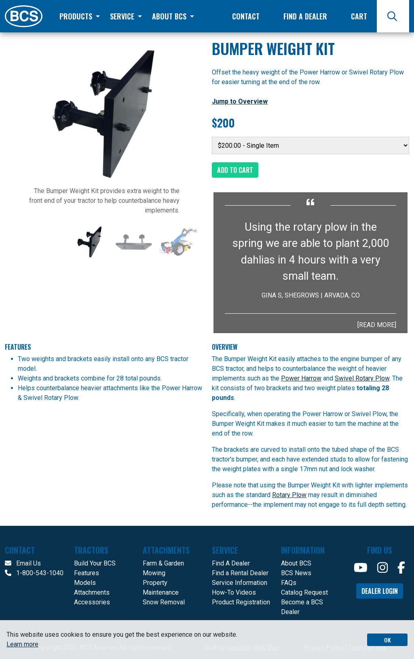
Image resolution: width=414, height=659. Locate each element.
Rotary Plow (289, 495)
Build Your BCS (95, 563)
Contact (246, 16)
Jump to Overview (240, 101)
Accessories (92, 602)
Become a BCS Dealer (302, 607)
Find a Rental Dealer (240, 573)
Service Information (239, 583)
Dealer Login (379, 591)
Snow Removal (164, 602)
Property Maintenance (161, 587)
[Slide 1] (89, 242)
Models (85, 583)
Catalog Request (304, 592)
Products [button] (76, 16)
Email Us (23, 563)
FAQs (288, 583)
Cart (359, 16)
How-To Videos (234, 592)
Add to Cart (235, 170)
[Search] (393, 16)
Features (86, 573)
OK (387, 640)
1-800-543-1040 (34, 573)
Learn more (22, 644)
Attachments (92, 592)
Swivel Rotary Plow (362, 378)
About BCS (296, 563)
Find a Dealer (305, 16)
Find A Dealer (231, 563)
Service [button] (123, 16)
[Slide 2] (134, 242)
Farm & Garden (163, 563)
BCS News (296, 573)
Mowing (154, 573)
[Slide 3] (178, 242)
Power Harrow (301, 378)
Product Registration (241, 602)
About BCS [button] (170, 16)
